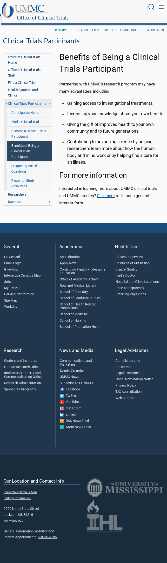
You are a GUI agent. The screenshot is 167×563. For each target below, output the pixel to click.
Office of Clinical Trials (89, 8)
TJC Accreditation (128, 386)
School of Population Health (80, 322)
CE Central (12, 252)
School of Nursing (73, 315)
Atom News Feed (75, 422)
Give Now (11, 264)
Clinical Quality (126, 264)
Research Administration (22, 378)
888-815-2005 (47, 532)
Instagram (70, 403)
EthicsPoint (124, 362)
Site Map (10, 295)
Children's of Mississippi (132, 258)
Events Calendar (72, 365)
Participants (155, 24)
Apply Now (68, 258)
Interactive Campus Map (22, 270)
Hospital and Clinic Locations (137, 276)
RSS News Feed (74, 416)
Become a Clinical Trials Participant (28, 128)
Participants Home (25, 107)
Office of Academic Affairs (79, 274)
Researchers (17, 189)
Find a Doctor (125, 270)
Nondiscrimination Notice (134, 374)
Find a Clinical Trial (21, 77)
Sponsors (15, 196)
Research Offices (87, 24)
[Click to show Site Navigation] (161, 7)
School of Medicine (74, 309)
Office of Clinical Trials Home (24, 54)
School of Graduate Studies (80, 293)
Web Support (125, 393)
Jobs (8, 276)
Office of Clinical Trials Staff (24, 67)
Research (61, 24)
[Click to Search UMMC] (151, 7)
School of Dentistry (74, 287)
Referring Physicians (130, 289)
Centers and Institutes (20, 355)
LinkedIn (69, 409)
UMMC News (69, 372)
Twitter (68, 390)
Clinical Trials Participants (27, 98)
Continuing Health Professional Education (83, 266)
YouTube (69, 397)
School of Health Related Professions (78, 301)
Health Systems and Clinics (23, 87)
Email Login (12, 258)
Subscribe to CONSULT (77, 378)
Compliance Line (127, 355)
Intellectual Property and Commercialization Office (22, 370)
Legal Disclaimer (127, 368)
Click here (106, 190)
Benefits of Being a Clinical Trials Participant (25, 146)
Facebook (70, 384)
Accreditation (70, 252)
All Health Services (129, 252)
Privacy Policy (125, 380)
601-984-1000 (44, 526)
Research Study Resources (23, 178)
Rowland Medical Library (78, 280)
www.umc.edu (13, 515)
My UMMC (12, 283)
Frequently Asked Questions (24, 163)
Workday (10, 302)
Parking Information (19, 289)
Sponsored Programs (20, 384)
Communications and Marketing (76, 357)
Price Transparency (129, 283)
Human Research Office (21, 362)
